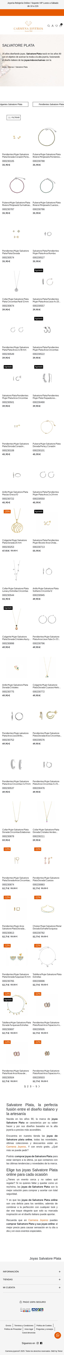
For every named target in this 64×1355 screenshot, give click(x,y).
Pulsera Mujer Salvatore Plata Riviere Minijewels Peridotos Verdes (47, 157)
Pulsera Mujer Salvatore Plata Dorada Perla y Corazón (47, 445)
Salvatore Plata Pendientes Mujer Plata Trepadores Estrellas (46, 398)
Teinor (60, 1351)
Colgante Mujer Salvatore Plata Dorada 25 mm (14, 541)
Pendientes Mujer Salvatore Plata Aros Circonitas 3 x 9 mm (16, 782)
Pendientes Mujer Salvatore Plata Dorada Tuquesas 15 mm (16, 975)
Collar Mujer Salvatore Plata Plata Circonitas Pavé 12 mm (15, 300)
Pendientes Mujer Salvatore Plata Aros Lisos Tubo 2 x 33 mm (46, 639)
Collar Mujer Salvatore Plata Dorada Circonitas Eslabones (16, 830)
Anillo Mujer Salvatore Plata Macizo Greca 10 (15, 493)
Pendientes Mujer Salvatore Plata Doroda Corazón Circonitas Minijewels (15, 446)
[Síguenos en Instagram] (41, 1343)
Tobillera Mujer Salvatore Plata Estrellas (47, 975)
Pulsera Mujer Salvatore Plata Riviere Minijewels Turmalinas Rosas (16, 205)
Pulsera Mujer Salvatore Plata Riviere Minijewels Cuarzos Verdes (47, 205)
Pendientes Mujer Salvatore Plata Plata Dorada (15, 252)
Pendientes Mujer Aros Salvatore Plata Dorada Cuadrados (13, 928)
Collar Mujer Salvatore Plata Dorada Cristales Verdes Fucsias (46, 832)
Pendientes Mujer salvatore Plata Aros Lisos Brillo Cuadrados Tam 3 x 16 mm (15, 736)
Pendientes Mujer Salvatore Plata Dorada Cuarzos (46, 879)
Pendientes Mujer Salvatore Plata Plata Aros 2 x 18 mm (15, 348)
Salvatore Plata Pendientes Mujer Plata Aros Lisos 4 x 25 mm (46, 301)
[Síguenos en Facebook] (38, 1343)
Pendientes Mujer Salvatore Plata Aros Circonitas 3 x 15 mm (46, 784)
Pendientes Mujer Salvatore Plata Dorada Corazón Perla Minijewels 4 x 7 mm (15, 157)
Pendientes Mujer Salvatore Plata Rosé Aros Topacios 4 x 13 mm (46, 1025)
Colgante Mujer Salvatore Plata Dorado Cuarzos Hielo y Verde (46, 687)
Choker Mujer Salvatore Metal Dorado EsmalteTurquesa (47, 927)
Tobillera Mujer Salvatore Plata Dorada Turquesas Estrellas (16, 1023)
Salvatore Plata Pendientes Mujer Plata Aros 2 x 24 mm (46, 493)
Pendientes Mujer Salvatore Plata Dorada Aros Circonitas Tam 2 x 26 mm (16, 880)
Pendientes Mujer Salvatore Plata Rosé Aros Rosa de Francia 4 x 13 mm (15, 1073)
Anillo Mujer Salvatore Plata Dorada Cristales (15, 686)
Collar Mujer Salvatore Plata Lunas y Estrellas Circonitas (15, 589)
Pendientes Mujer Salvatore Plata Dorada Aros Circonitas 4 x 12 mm (47, 736)
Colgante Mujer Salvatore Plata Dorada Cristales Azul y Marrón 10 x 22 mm (15, 639)
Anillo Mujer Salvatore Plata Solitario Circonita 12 (46, 589)
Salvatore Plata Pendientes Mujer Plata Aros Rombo (46, 252)
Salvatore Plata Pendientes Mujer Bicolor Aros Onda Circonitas (46, 543)
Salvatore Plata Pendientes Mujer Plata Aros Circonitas (46, 348)
